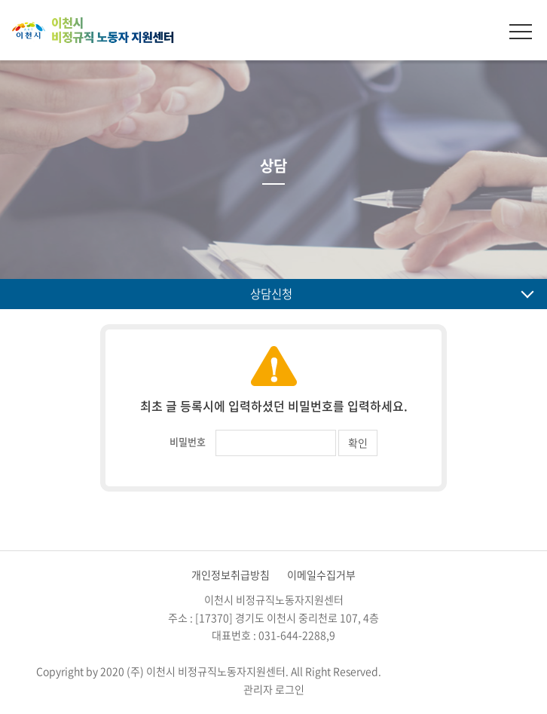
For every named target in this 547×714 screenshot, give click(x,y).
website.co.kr (478, 671)
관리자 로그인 (273, 689)
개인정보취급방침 (230, 574)
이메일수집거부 (321, 574)
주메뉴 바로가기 (0, 0)
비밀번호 (188, 441)
